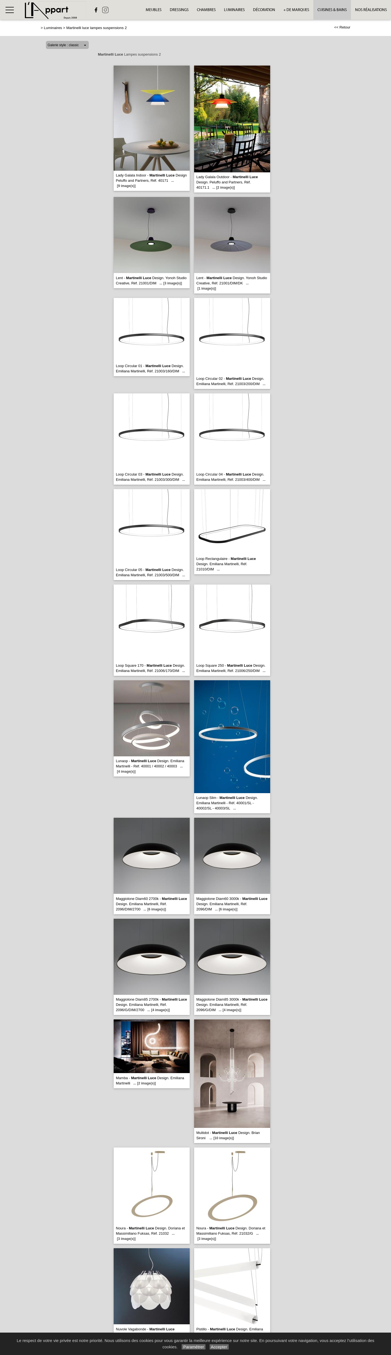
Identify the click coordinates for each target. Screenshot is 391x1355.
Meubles (153, 10)
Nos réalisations (371, 10)
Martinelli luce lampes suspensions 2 (96, 28)
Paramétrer (193, 1346)
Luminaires (234, 10)
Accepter (219, 1346)
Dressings (179, 10)
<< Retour (342, 27)
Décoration (264, 10)
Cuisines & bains (332, 10)
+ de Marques (296, 10)
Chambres (206, 10)
